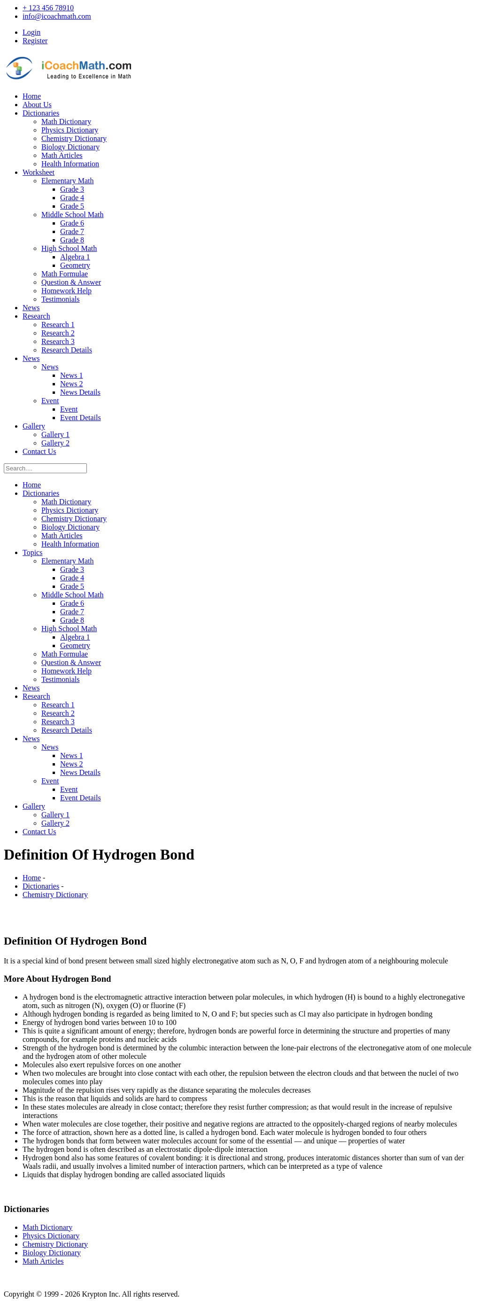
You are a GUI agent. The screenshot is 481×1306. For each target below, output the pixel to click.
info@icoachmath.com (57, 16)
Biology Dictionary (70, 147)
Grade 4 (72, 198)
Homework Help (66, 291)
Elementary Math (67, 181)
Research (36, 316)
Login (31, 32)
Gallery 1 (55, 434)
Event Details (80, 418)
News (31, 308)
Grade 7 (72, 231)
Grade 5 (72, 206)
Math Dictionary (66, 121)
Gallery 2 (55, 443)
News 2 (71, 384)
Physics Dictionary (69, 130)
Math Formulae (64, 274)
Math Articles (62, 155)
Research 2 (58, 333)
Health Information (70, 164)
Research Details (66, 350)
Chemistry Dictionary (74, 138)
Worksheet (38, 172)
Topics (32, 552)
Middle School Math (72, 215)
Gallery (34, 426)
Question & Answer (71, 282)
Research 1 (58, 324)
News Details (80, 392)
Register (35, 41)
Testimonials (60, 299)
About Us (37, 105)
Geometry (75, 265)
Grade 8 (72, 240)
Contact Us (39, 451)
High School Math (69, 248)
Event (50, 401)
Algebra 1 (75, 257)
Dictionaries (41, 113)
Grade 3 (72, 189)
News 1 (71, 375)
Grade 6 (72, 223)
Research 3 (58, 341)
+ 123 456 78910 (48, 8)
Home (32, 96)
